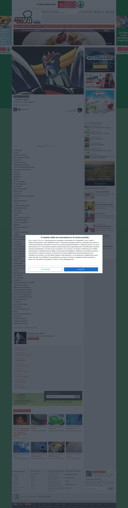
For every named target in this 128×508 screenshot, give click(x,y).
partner (42, 240)
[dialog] (64, 254)
